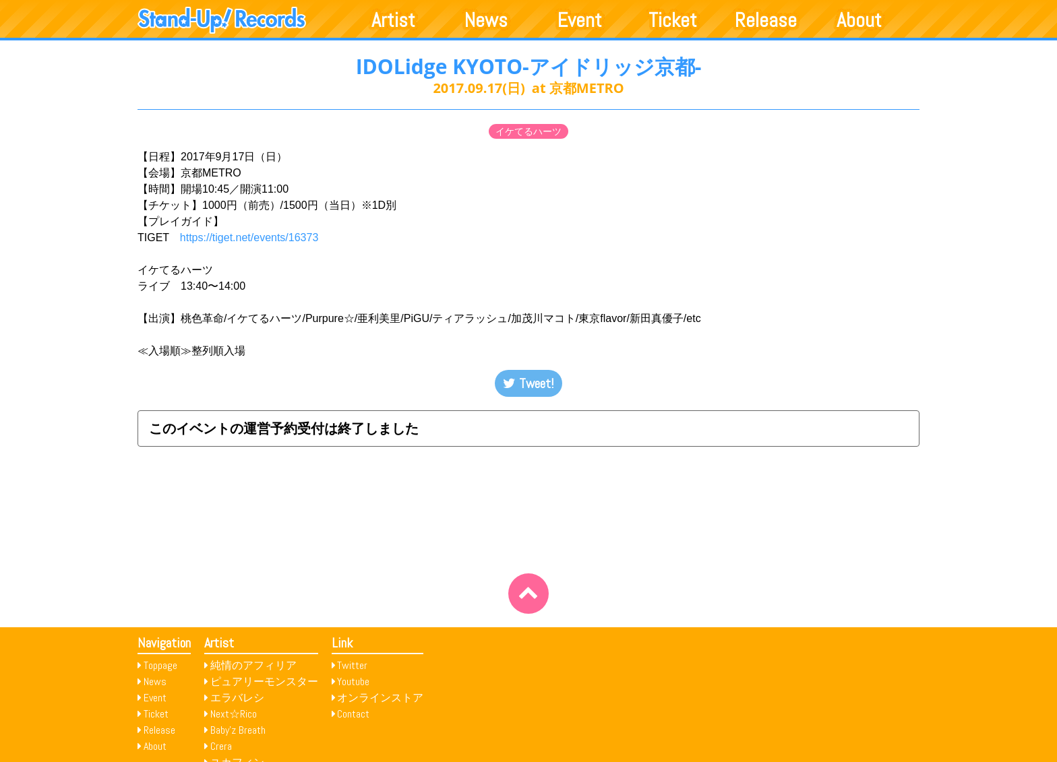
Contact (353, 714)
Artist (393, 20)
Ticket (672, 20)
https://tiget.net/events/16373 (254, 237)
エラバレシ (237, 698)
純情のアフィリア (253, 665)
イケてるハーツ (528, 131)
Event (579, 20)
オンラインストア (380, 698)
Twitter (352, 665)
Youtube (353, 681)
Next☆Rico (233, 714)
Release (766, 20)
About (859, 20)
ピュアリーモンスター (264, 681)
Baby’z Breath (238, 730)
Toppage (160, 665)
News (486, 20)
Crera (221, 746)
